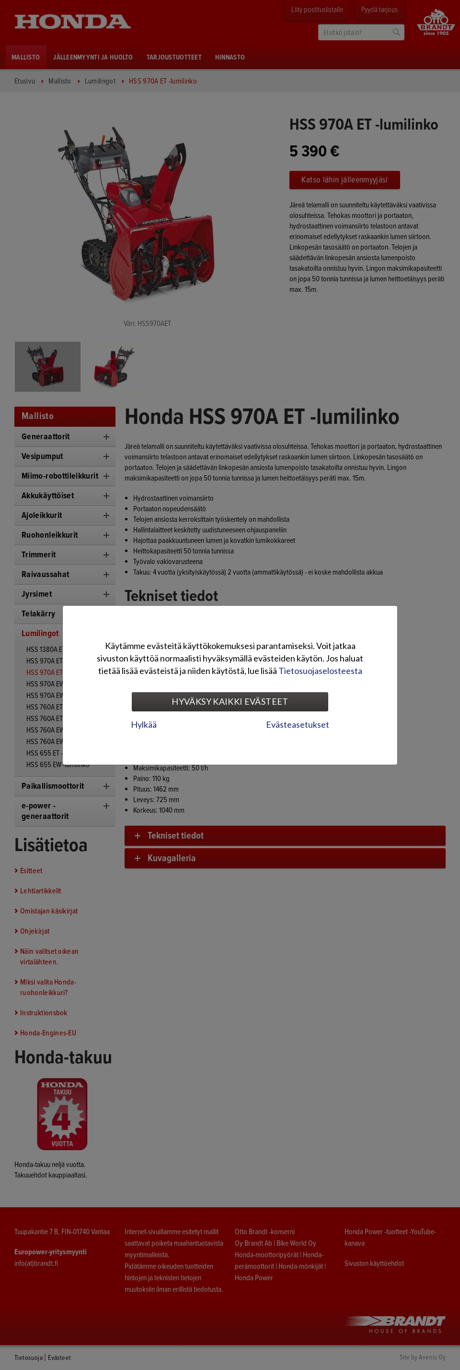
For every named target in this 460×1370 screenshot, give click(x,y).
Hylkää (144, 724)
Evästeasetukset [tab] (297, 724)
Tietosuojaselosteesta (320, 670)
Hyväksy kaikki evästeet (230, 701)
